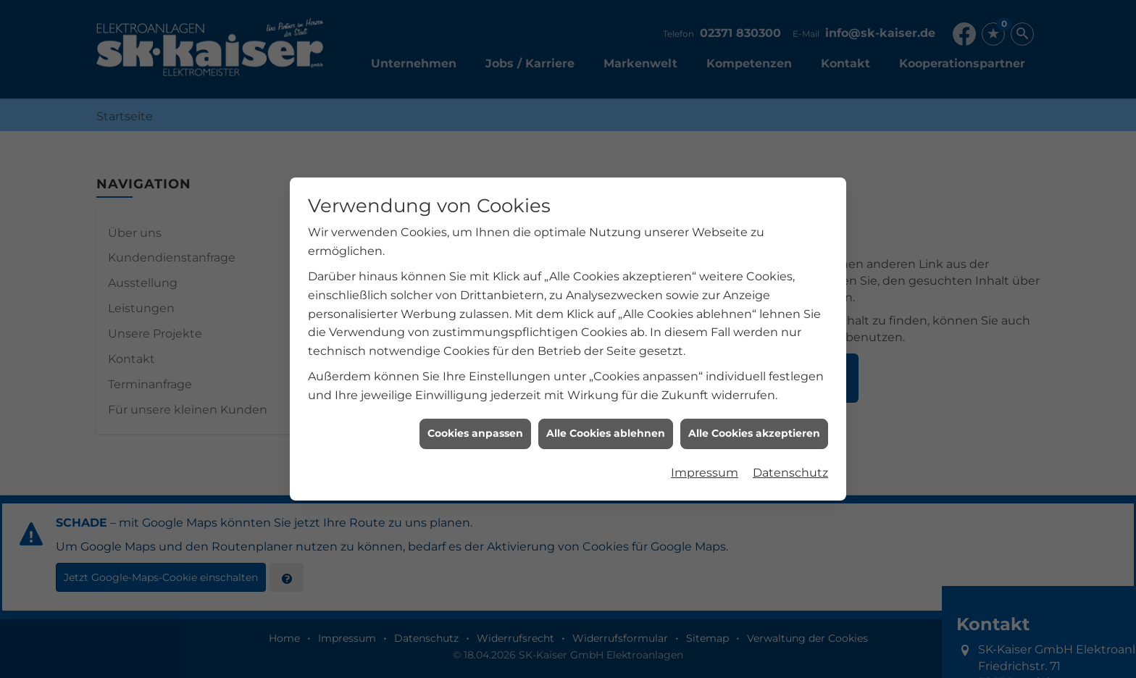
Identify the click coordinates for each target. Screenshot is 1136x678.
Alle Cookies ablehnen (605, 431)
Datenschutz (790, 470)
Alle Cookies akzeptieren (754, 431)
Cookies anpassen (475, 431)
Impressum (704, 470)
